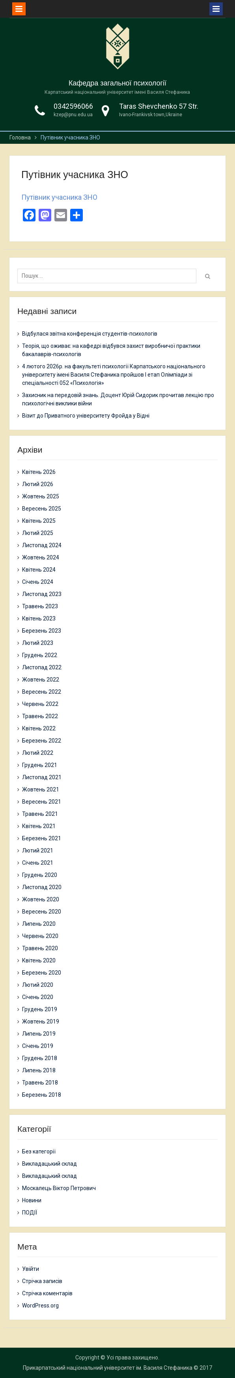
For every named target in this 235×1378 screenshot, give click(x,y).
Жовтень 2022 (40, 679)
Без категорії (39, 1151)
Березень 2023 (41, 631)
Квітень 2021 (39, 826)
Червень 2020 (40, 936)
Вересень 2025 (41, 508)
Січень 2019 (37, 1046)
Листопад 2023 (42, 594)
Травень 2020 (40, 948)
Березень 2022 (41, 740)
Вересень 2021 (41, 802)
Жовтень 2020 (40, 899)
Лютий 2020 (37, 985)
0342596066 (73, 106)
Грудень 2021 (39, 765)
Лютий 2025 (37, 533)
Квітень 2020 (39, 960)
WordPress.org (40, 1305)
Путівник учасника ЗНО (59, 197)
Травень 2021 (40, 814)
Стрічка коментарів (47, 1293)
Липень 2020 (39, 924)
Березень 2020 (41, 972)
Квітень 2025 (39, 521)
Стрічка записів (42, 1281)
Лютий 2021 (37, 850)
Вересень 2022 (41, 692)
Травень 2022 (40, 716)
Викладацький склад (49, 1164)
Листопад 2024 (42, 545)
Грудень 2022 (39, 655)
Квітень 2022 (39, 728)
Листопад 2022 (42, 667)
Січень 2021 (37, 863)
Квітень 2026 (39, 472)
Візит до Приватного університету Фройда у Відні (85, 415)
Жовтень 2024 (40, 557)
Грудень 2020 (39, 875)
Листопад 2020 (42, 887)
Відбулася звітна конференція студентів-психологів (89, 334)
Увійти (30, 1269)
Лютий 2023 (37, 643)
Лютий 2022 (37, 753)
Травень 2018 (40, 1082)
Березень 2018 (41, 1095)
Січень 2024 (37, 582)
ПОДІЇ (29, 1212)
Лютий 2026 (37, 484)
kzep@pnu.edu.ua (73, 114)
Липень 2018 (39, 1070)
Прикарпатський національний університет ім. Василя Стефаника (107, 1368)
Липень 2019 (39, 1034)
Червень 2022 (40, 704)
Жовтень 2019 (40, 1021)
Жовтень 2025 (40, 496)
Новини (31, 1200)
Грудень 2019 (39, 1009)
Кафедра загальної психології (117, 83)
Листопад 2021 (42, 777)
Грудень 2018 (39, 1058)
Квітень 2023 (39, 618)
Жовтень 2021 (40, 789)
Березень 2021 (41, 838)
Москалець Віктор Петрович (59, 1188)
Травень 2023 (40, 606)
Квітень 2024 (39, 569)
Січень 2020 (37, 997)
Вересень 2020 (41, 911)
